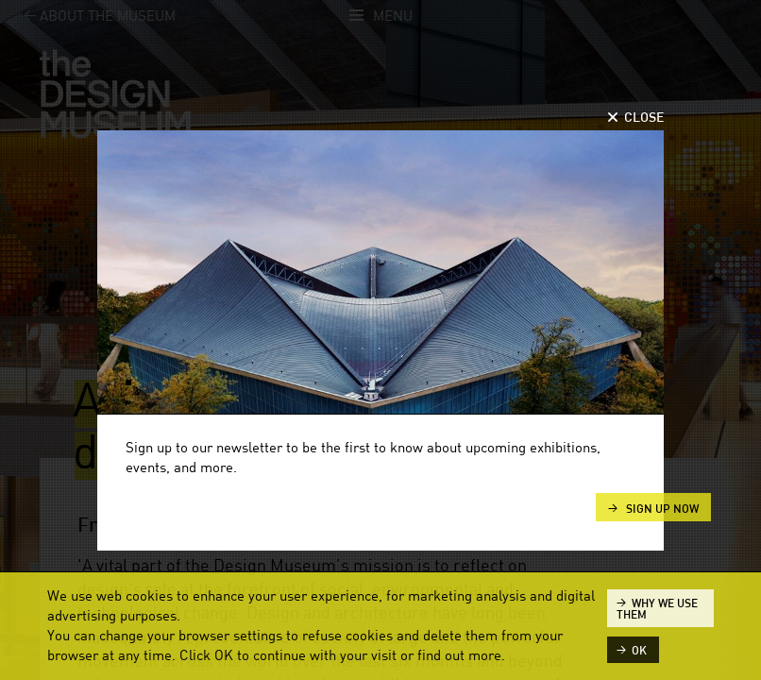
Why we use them (657, 609)
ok (639, 650)
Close (644, 118)
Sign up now (661, 509)
